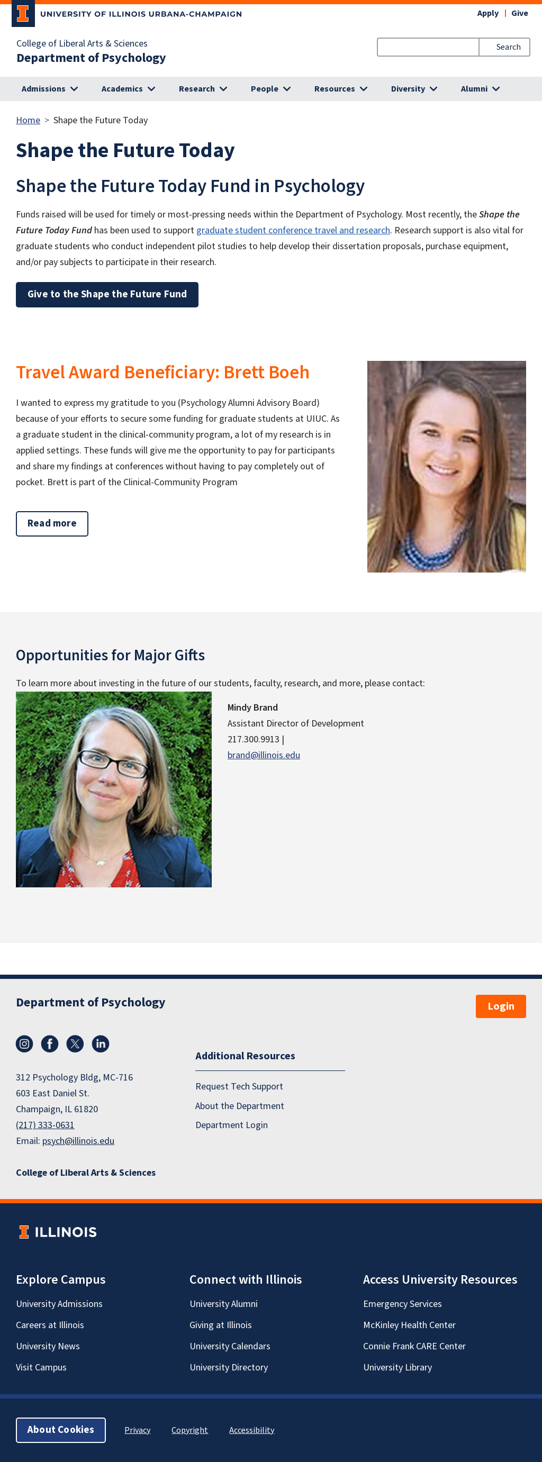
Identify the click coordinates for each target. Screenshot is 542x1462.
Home (28, 120)
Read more (58, 523)
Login (500, 1006)
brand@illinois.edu (264, 755)
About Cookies (61, 1430)
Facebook (49, 1044)
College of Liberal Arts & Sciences (82, 44)
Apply (488, 13)
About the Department (239, 1106)
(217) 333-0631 (45, 1125)
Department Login (231, 1125)
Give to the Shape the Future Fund (107, 294)
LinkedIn (100, 1044)
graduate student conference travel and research (293, 230)
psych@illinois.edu (78, 1141)
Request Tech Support (239, 1086)
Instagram (24, 1044)
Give (519, 13)
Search (508, 47)
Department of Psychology (91, 58)
